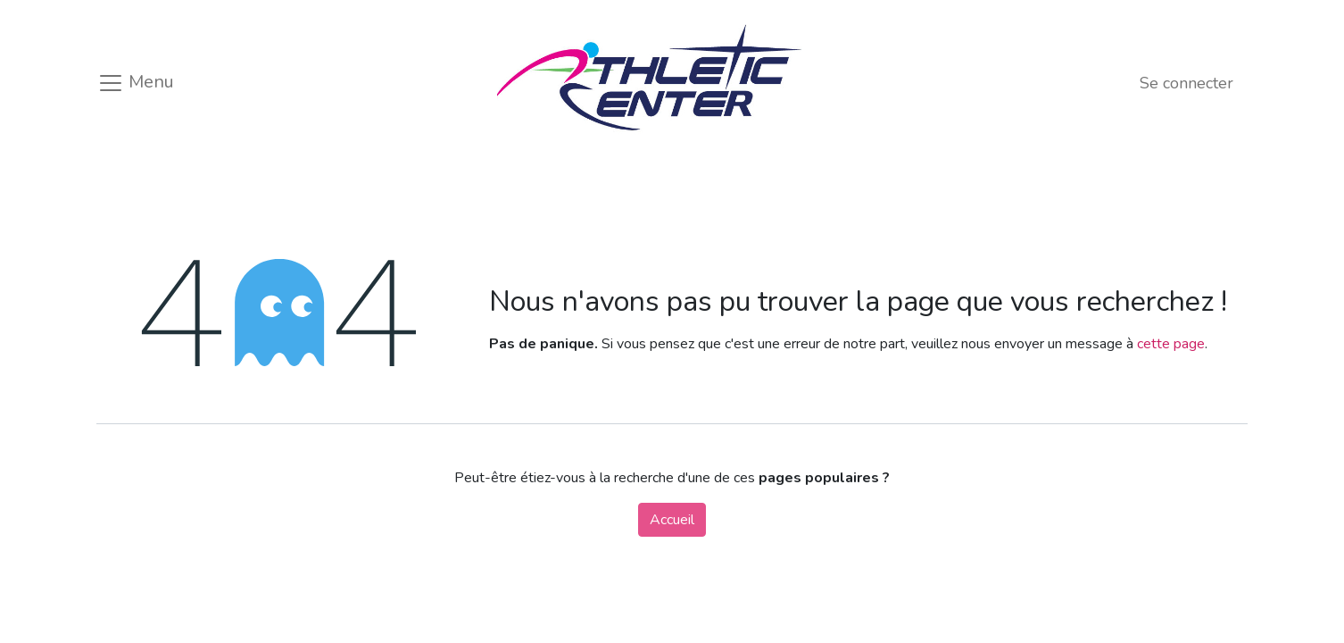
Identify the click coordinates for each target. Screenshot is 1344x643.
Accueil (672, 520)
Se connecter (1186, 83)
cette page (1171, 344)
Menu (135, 83)
